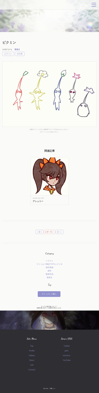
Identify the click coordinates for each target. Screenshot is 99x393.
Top (31, 346)
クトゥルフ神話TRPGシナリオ (50, 264)
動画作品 (49, 274)
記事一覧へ (49, 232)
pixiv (67, 351)
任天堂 (20, 54)
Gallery (32, 355)
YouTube (66, 360)
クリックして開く (49, 294)
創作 (49, 271)
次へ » (59, 232)
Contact (31, 370)
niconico (66, 355)
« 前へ (39, 232)
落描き (17, 49)
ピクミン (8, 54)
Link (32, 365)
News (31, 360)
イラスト (49, 261)
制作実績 (49, 267)
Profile (32, 351)
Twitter (67, 346)
